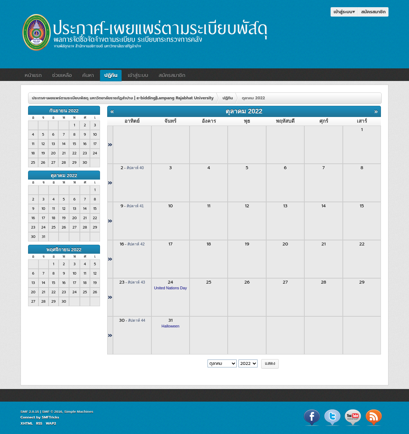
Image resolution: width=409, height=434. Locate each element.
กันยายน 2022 (64, 110)
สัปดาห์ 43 (136, 282)
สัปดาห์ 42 (136, 244)
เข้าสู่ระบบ (344, 11)
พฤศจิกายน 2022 (64, 249)
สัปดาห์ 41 (135, 206)
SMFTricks (50, 417)
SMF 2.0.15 (30, 411)
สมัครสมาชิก (373, 11)
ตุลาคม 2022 (64, 175)
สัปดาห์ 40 (135, 168)
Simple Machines (78, 411)
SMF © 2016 (52, 411)
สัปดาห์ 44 (136, 320)
